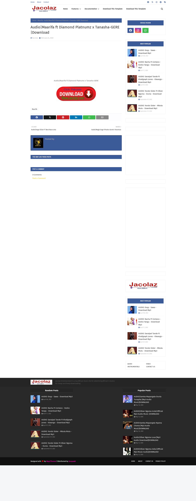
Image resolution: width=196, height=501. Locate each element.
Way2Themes (51, 461)
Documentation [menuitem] (91, 9)
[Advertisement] (161, 154)
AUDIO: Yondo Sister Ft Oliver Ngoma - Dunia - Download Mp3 (150, 94)
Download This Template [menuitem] (112, 9)
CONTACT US (150, 367)
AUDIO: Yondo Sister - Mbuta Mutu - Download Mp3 (150, 107)
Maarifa (40, 20)
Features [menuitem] (75, 9)
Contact (46, 2)
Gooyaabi (72, 461)
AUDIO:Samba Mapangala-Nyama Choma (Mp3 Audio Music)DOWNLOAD (148, 426)
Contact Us (149, 461)
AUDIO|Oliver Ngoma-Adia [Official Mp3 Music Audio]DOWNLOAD (148, 450)
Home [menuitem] (65, 9)
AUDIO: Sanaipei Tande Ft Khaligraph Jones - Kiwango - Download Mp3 (150, 79)
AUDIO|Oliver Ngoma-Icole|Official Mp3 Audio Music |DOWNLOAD (148, 412)
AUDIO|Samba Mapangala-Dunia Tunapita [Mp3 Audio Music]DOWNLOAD (147, 399)
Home (33, 2)
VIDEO (148, 364)
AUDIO (129, 364)
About (39, 2)
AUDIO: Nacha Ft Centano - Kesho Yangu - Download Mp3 (149, 65)
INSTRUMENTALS (133, 367)
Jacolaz (35, 38)
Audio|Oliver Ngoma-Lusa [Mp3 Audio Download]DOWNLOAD (147, 438)
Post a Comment (39, 178)
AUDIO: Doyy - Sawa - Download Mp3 (147, 51)
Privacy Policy (161, 461)
